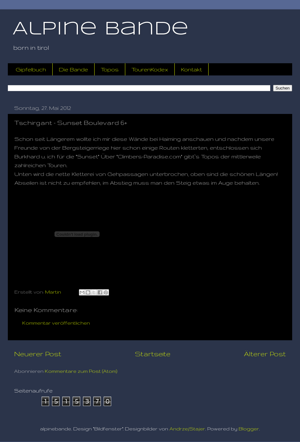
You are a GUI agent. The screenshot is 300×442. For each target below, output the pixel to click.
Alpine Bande (101, 29)
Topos (110, 69)
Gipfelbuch (31, 69)
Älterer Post (265, 353)
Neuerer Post (37, 353)
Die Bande (73, 69)
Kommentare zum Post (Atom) (81, 371)
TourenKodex (150, 69)
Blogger (249, 428)
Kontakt (191, 69)
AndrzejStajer (187, 428)
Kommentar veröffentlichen (56, 323)
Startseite (152, 353)
